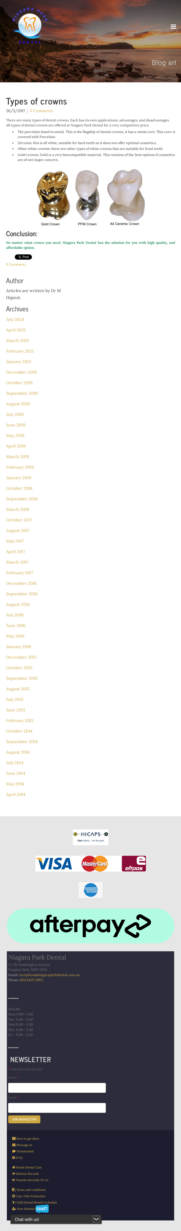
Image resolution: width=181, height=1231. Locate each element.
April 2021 (16, 329)
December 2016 (21, 583)
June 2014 (15, 773)
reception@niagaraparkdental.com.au (49, 975)
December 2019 (21, 372)
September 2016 (22, 593)
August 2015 (18, 688)
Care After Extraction (30, 1196)
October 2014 (19, 731)
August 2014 (18, 752)
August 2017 (17, 530)
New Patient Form (29, 1208)
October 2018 (19, 488)
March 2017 (17, 562)
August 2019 (18, 403)
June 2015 (15, 709)
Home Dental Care (28, 1167)
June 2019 (15, 424)
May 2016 (15, 636)
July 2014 (14, 762)
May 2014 (15, 783)
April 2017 (15, 551)
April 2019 (16, 446)
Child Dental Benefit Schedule (36, 1202)
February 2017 (19, 572)
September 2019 (22, 393)
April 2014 (16, 794)
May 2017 (15, 541)
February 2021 (20, 351)
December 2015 (21, 657)
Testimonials (25, 1151)
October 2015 (19, 667)
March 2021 (17, 340)
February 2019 (20, 467)
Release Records (27, 1173)
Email (13, 1097)
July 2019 (14, 414)
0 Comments (41, 110)
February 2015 (20, 720)
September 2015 (22, 678)
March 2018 (17, 509)
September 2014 (22, 741)
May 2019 (15, 435)
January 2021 (18, 361)
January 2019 (18, 477)
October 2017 (19, 519)
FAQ (18, 1157)
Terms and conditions (31, 1189)
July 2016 (14, 614)
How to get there (27, 1138)
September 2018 (22, 498)
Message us (24, 1145)
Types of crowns (36, 100)
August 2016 (18, 604)
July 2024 (15, 319)
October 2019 (19, 382)
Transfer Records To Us (31, 1180)
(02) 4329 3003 (31, 980)
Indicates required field (25, 1069)
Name (13, 1077)
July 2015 (14, 699)
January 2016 (18, 646)
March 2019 (17, 456)
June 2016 (15, 625)
